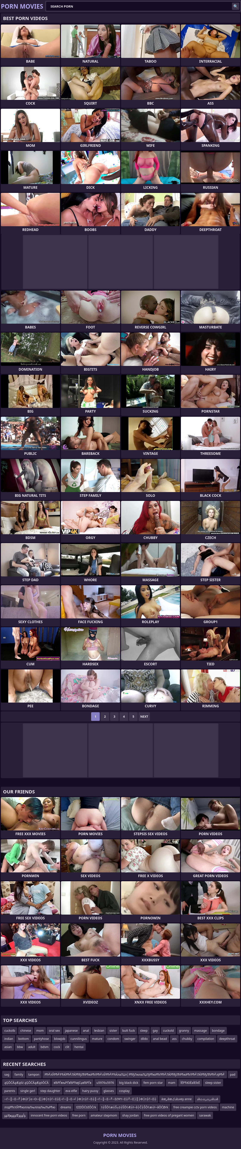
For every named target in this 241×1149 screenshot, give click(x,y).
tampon (33, 1074)
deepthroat (227, 1039)
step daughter (50, 1091)
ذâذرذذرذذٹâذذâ (207, 1099)
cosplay (124, 1091)
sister (113, 1030)
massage (200, 1030)
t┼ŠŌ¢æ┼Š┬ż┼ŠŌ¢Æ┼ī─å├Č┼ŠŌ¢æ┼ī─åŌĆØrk (134, 1107)
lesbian (99, 1030)
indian (8, 1039)
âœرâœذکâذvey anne (176, 1099)
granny (184, 1030)
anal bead (160, 1039)
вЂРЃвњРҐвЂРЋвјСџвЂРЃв (72, 1083)
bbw (20, 1047)
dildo (144, 1039)
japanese (71, 1030)
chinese (25, 1030)
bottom (23, 1039)
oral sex (54, 1030)
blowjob (59, 1039)
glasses (109, 1091)
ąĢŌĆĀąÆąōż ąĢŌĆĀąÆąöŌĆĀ (26, 1083)
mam (171, 1083)
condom (113, 1039)
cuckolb (9, 1030)
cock (57, 1047)
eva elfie (71, 1091)
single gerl (27, 1091)
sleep (144, 1030)
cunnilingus (78, 1039)
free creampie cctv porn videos (195, 1107)
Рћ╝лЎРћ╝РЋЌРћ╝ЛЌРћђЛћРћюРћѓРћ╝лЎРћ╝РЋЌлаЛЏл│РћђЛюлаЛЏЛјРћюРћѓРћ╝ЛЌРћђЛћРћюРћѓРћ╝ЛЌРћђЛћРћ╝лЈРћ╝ (135, 1074)
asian (8, 1047)
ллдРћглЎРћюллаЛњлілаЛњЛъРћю (29, 1107)
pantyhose (41, 1039)
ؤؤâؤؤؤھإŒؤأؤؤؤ (15, 1115)
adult (32, 1047)
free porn (79, 1115)
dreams (65, 1107)
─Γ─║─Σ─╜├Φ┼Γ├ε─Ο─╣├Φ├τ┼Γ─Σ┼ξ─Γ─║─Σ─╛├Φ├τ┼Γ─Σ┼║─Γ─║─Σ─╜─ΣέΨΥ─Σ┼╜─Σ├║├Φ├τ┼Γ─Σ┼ (80, 1099)
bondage (218, 1030)
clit (67, 1047)
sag (6, 1074)
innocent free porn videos (49, 1115)
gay (155, 1030)
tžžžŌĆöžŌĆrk (86, 1107)
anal (86, 1030)
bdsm (44, 1047)
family (18, 1074)
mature (97, 1039)
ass (174, 1039)
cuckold (168, 1030)
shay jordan (130, 1115)
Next (144, 716)
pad (232, 1074)
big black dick (128, 1083)
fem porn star (153, 1083)
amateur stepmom (104, 1115)
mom (40, 1030)
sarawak (205, 1115)
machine (228, 1107)
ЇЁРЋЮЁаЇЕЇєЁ (190, 1083)
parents (9, 1091)
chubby (187, 1039)
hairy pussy (90, 1091)
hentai (79, 1047)
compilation (205, 1039)
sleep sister (213, 1083)
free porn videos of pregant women (169, 1115)
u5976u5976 (105, 1083)
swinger (129, 1039)
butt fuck (128, 1030)
